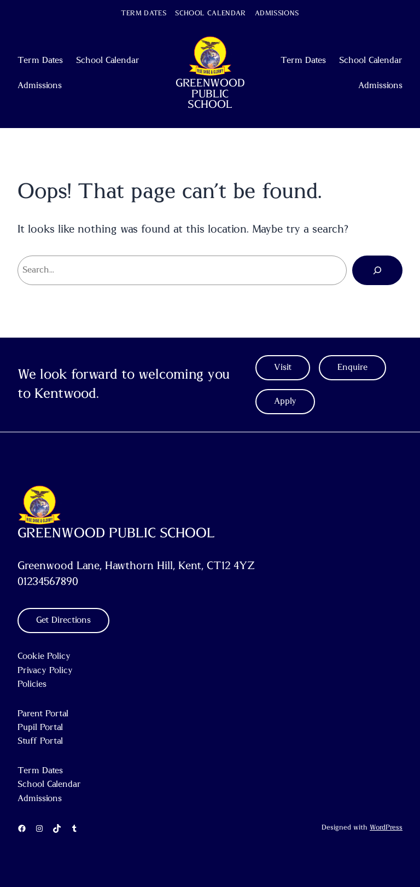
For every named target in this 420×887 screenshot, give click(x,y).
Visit (282, 367)
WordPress (386, 827)
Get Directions (63, 620)
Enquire (352, 367)
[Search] (377, 270)
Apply (285, 401)
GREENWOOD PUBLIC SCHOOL (210, 94)
